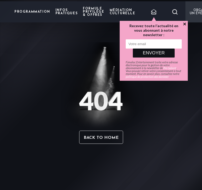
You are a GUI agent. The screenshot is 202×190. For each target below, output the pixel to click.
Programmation (32, 11)
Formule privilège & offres (93, 12)
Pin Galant (169, 68)
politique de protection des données (147, 76)
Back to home (101, 138)
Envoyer (154, 52)
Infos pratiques (66, 12)
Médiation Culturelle (122, 12)
